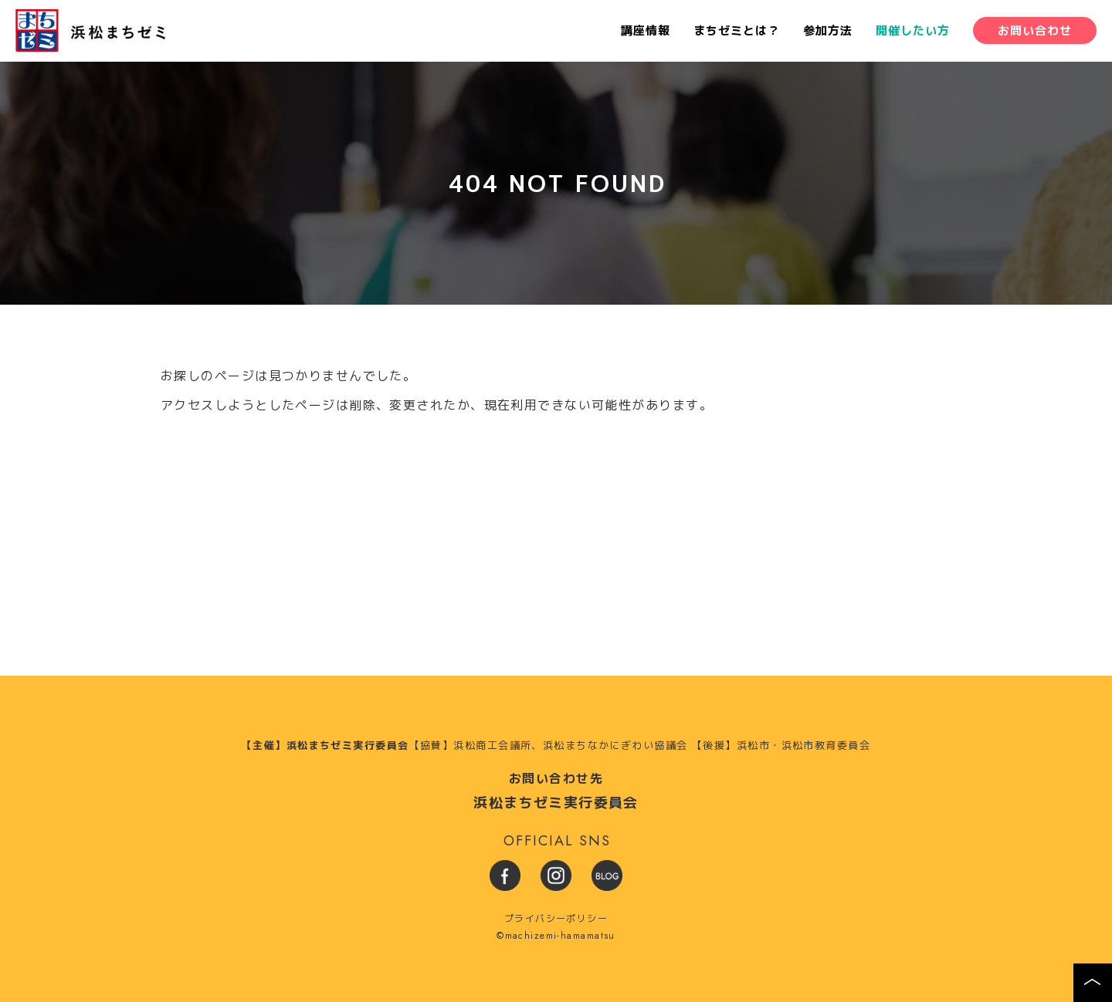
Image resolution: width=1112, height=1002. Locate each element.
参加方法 (828, 31)
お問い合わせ (1035, 31)
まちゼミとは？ (736, 31)
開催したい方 (913, 31)
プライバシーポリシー (556, 918)
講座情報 (645, 31)
